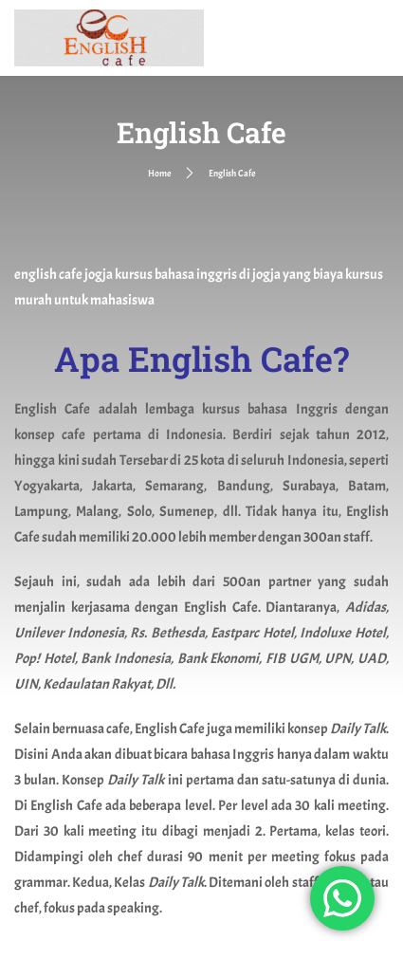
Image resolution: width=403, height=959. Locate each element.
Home (159, 173)
